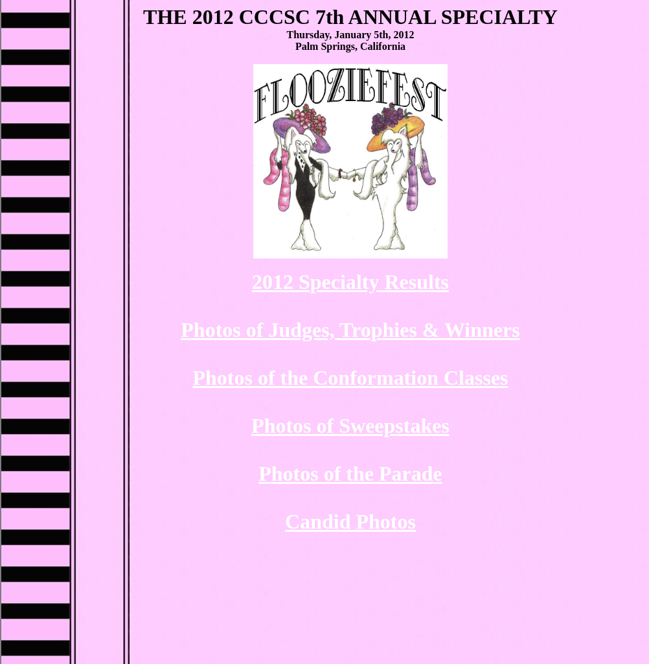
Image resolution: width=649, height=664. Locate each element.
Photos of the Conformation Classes (350, 377)
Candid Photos (350, 521)
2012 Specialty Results (350, 281)
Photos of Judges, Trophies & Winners (350, 329)
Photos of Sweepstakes (350, 425)
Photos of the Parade (350, 473)
